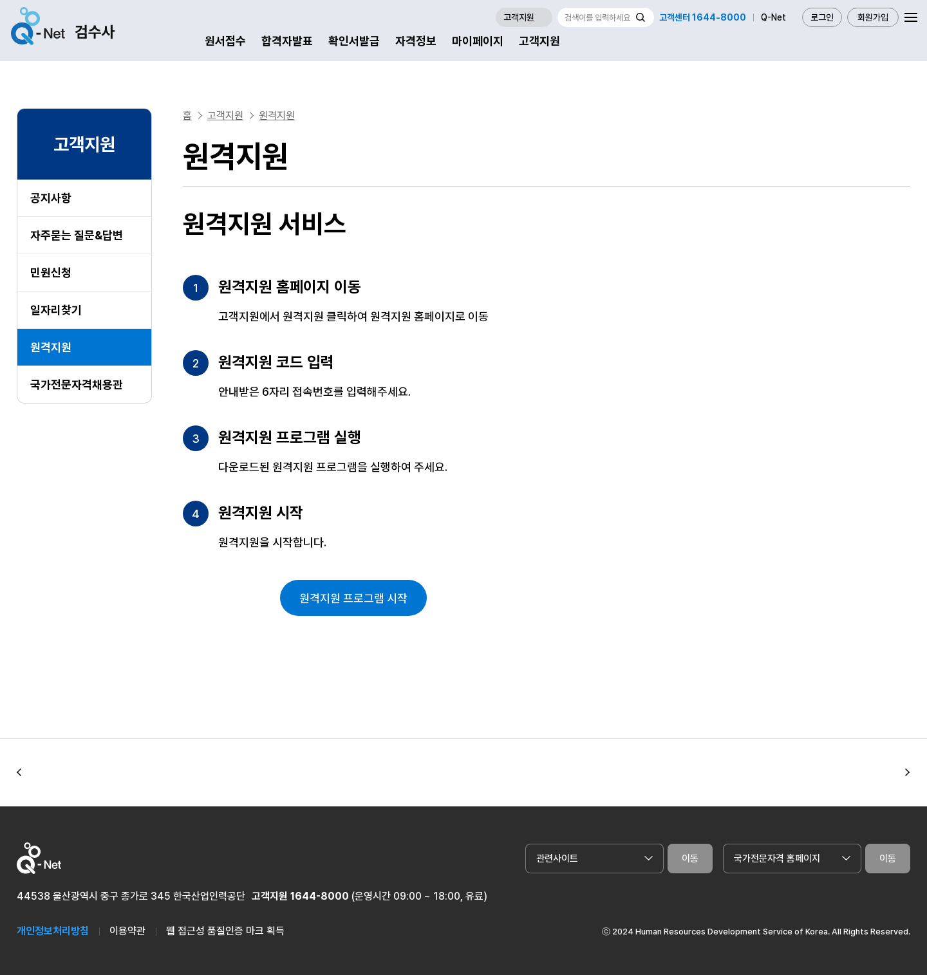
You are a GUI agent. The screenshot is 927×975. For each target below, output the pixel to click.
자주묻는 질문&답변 (76, 235)
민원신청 (50, 272)
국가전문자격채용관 (76, 384)
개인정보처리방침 (53, 931)
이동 (690, 858)
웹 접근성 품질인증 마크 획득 (225, 931)
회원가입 (872, 17)
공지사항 (50, 198)
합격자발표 (287, 41)
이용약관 (127, 931)
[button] (19, 773)
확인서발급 (354, 41)
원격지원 (50, 347)
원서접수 (225, 41)
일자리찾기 (56, 310)
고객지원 (539, 41)
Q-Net (773, 17)
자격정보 (415, 41)
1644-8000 (319, 896)
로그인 (822, 17)
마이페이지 (477, 41)
